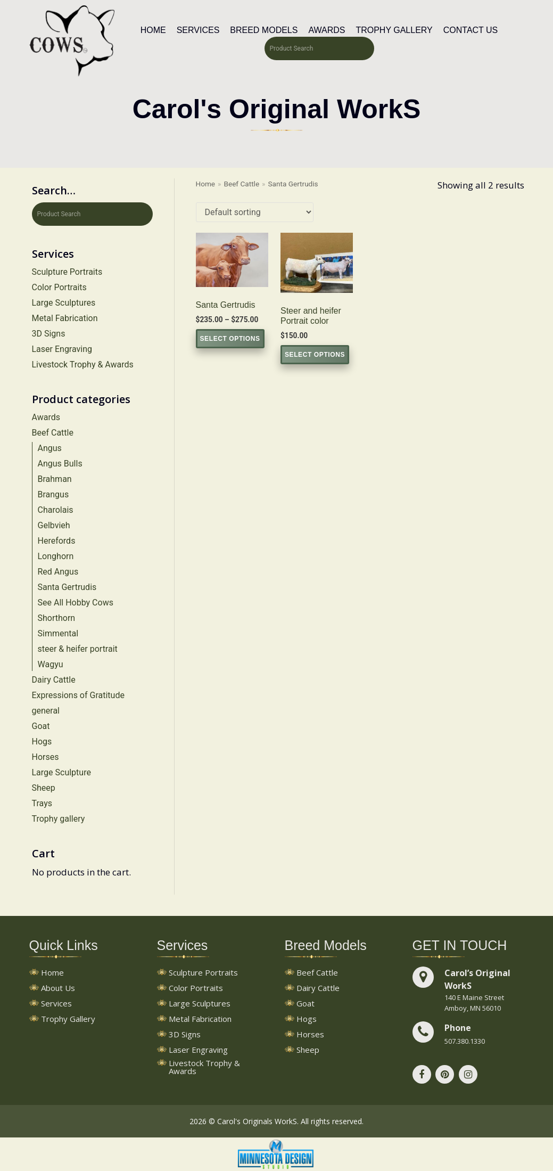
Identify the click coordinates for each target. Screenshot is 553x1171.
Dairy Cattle (54, 680)
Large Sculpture (61, 772)
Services (198, 30)
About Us (58, 988)
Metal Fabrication (65, 318)
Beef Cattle (52, 433)
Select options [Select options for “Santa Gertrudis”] (230, 338)
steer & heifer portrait (78, 649)
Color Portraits (59, 287)
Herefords (57, 541)
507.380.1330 (464, 1041)
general (46, 711)
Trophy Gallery (394, 30)
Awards (326, 30)
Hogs (42, 741)
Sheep (43, 788)
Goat (41, 726)
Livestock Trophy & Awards (83, 364)
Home (153, 30)
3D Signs (48, 334)
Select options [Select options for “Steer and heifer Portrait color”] (315, 354)
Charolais (55, 510)
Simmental (58, 633)
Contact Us (470, 30)
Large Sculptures (64, 303)
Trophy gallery (58, 819)
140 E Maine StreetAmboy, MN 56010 (474, 1003)
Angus (50, 448)
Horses (45, 757)
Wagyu (50, 664)
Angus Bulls (60, 463)
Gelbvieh (54, 525)
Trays (42, 803)
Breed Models (264, 30)
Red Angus (58, 572)
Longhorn (56, 556)
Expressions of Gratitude (78, 695)
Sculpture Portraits (67, 272)
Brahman (55, 479)
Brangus (53, 494)
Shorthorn (57, 618)
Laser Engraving (62, 349)
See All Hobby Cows (75, 602)
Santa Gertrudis (67, 587)
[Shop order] (254, 212)
